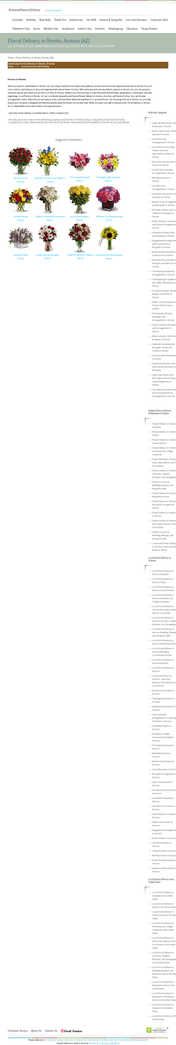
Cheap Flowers (149, 28)
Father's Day (85, 28)
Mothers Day (51, 28)
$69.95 (48, 259)
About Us (36, 1030)
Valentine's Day (21, 28)
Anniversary (76, 20)
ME (126, 1040)
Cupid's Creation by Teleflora (80, 255)
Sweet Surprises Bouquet (47, 255)
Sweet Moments (21, 255)
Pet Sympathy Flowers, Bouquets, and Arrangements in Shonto (163, 316)
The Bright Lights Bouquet (108, 177)
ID (97, 1040)
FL (83, 1040)
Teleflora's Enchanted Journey (109, 216)
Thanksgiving (115, 28)
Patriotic (100, 28)
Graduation (68, 28)
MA (136, 1040)
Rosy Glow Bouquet (80, 216)
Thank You (60, 20)
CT (74, 1040)
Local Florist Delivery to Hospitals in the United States (163, 895)
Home (10, 57)
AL (47, 1040)
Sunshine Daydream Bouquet (109, 255)
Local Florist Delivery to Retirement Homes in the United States (163, 985)
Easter (36, 28)
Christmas (132, 28)
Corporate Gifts (159, 20)
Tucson (102, 1043)
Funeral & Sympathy (111, 20)
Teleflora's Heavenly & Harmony (50, 216)
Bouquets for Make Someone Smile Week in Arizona (163, 737)
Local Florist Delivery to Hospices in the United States (163, 1008)
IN (105, 1040)
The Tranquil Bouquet (80, 177)
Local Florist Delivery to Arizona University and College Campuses (163, 598)
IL (101, 1040)
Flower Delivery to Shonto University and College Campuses (164, 451)
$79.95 (109, 220)
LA (122, 1040)
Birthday (31, 20)
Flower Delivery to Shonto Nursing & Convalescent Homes (164, 504)
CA (64, 1040)
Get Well (91, 20)
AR (60, 1040)
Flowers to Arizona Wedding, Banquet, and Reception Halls (162, 485)
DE (79, 1040)
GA (88, 1040)
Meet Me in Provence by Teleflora (50, 178)
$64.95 (109, 259)
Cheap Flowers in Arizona (164, 851)
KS (113, 1040)
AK (51, 1040)
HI (93, 1040)
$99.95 (80, 259)
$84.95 (50, 220)
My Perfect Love (21, 178)
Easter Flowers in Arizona (163, 838)
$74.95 (79, 181)
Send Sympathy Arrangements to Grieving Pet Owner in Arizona (164, 717)
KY (117, 1040)
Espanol (57, 10)
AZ (55, 1040)
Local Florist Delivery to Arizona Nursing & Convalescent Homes (163, 651)
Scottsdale (113, 1043)
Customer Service (18, 1030)
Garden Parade (21, 216)
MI (141, 1040)
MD (131, 1040)
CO (69, 1040)
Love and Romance (136, 20)
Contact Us (51, 1030)
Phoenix (93, 1043)
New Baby (45, 20)
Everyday (17, 20)
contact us (18, 66)
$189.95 (21, 182)
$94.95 (50, 182)
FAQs (49, 10)
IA (109, 1040)
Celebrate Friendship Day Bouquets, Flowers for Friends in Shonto (163, 347)
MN (146, 1040)
